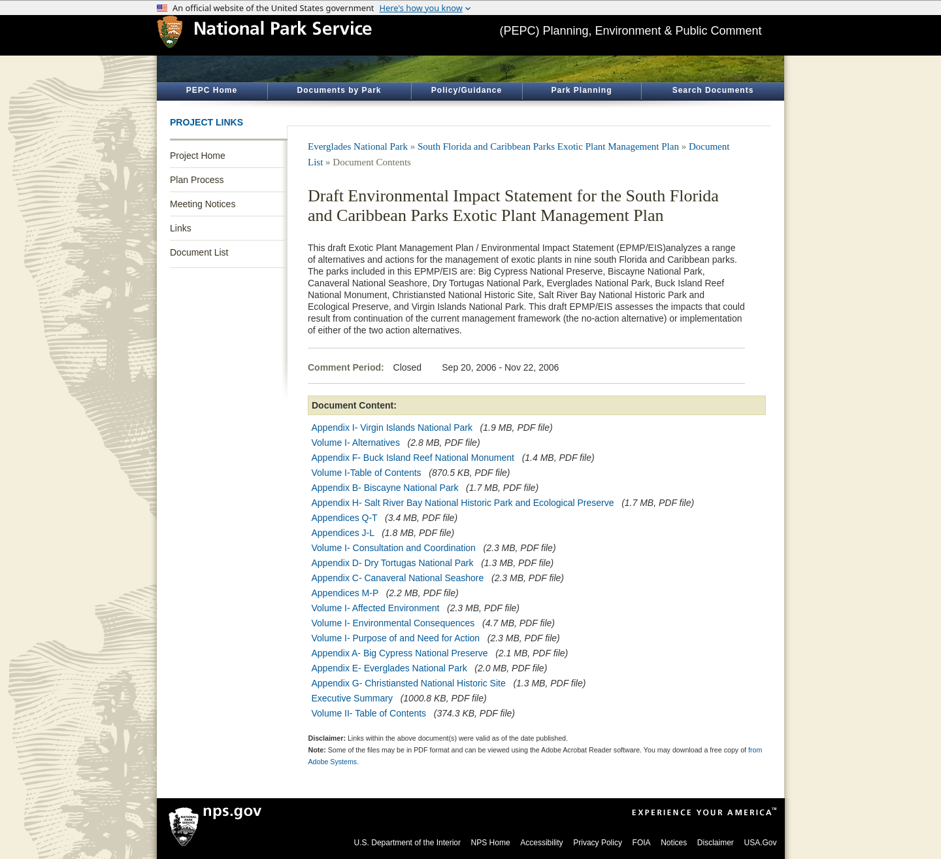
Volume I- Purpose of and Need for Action (396, 638)
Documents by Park (339, 90)
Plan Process (196, 180)
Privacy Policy (597, 842)
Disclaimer (715, 842)
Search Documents (713, 90)
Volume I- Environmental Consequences (393, 623)
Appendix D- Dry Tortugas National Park (393, 563)
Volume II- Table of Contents (369, 713)
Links (180, 228)
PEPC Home (211, 90)
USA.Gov (760, 842)
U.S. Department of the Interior (407, 842)
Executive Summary (352, 698)
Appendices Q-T (345, 518)
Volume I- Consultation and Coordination (394, 548)
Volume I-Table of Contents (366, 472)
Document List (199, 252)
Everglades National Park (358, 146)
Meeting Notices (202, 204)
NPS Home (490, 842)
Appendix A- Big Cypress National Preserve (400, 653)
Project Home (197, 155)
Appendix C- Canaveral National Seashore (398, 578)
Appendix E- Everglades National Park (389, 668)
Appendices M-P (345, 593)
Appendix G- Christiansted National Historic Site (409, 683)
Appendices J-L (343, 533)
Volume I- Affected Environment (376, 608)
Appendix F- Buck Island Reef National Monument (413, 457)
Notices (674, 842)
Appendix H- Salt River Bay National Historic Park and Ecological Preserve (463, 502)
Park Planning (581, 90)
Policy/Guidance (466, 90)
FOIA (642, 842)
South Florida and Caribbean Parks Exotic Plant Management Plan (548, 146)
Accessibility (541, 842)
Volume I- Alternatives (356, 442)
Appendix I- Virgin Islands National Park (392, 427)
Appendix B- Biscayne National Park (385, 487)
